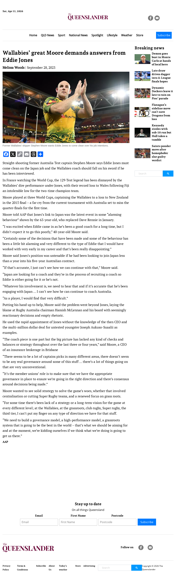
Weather (126, 35)
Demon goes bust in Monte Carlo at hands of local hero (161, 59)
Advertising (89, 566)
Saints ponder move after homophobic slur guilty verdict (161, 153)
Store (139, 35)
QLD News (47, 35)
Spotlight (97, 35)
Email (39, 515)
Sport (61, 35)
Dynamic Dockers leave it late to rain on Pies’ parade (162, 93)
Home (33, 35)
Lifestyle (112, 35)
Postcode (117, 515)
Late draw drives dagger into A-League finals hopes (161, 76)
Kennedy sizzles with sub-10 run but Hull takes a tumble (161, 132)
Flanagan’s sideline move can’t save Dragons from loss (161, 112)
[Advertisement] (66, 472)
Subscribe (163, 35)
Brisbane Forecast (19, 23)
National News (78, 35)
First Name (78, 515)
